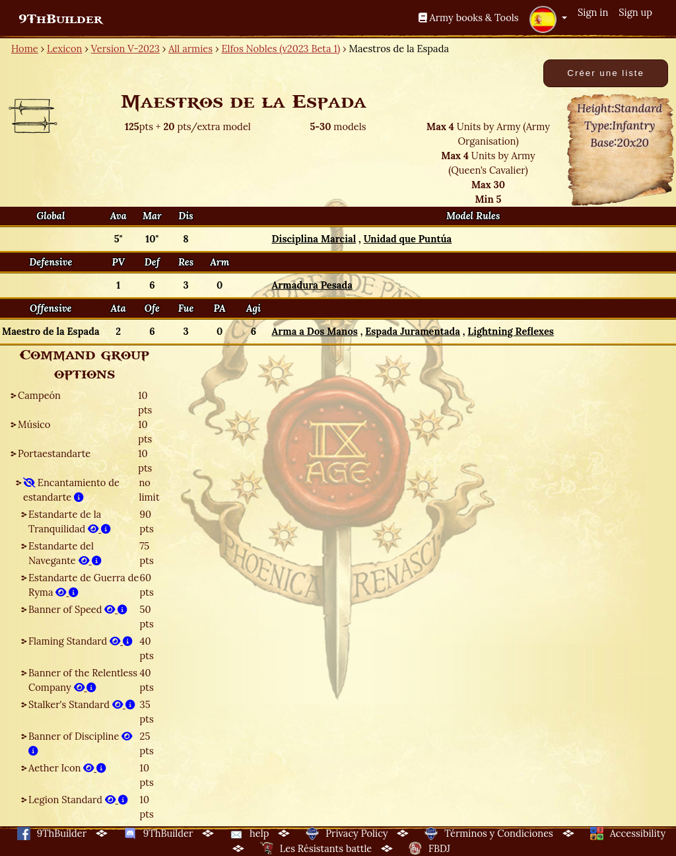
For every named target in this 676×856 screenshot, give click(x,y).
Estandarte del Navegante (65, 553)
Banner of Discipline (80, 743)
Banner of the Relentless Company (82, 680)
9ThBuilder (60, 19)
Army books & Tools (469, 17)
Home (24, 48)
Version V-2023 (125, 48)
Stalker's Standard (81, 704)
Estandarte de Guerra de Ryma (83, 584)
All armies (190, 48)
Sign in (593, 12)
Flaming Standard (80, 641)
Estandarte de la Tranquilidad (69, 521)
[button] (548, 19)
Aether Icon (67, 768)
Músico (34, 424)
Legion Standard (78, 799)
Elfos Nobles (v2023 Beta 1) (280, 48)
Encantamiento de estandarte (71, 489)
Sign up (635, 12)
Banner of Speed (77, 609)
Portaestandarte (54, 453)
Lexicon (64, 48)
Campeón (39, 395)
